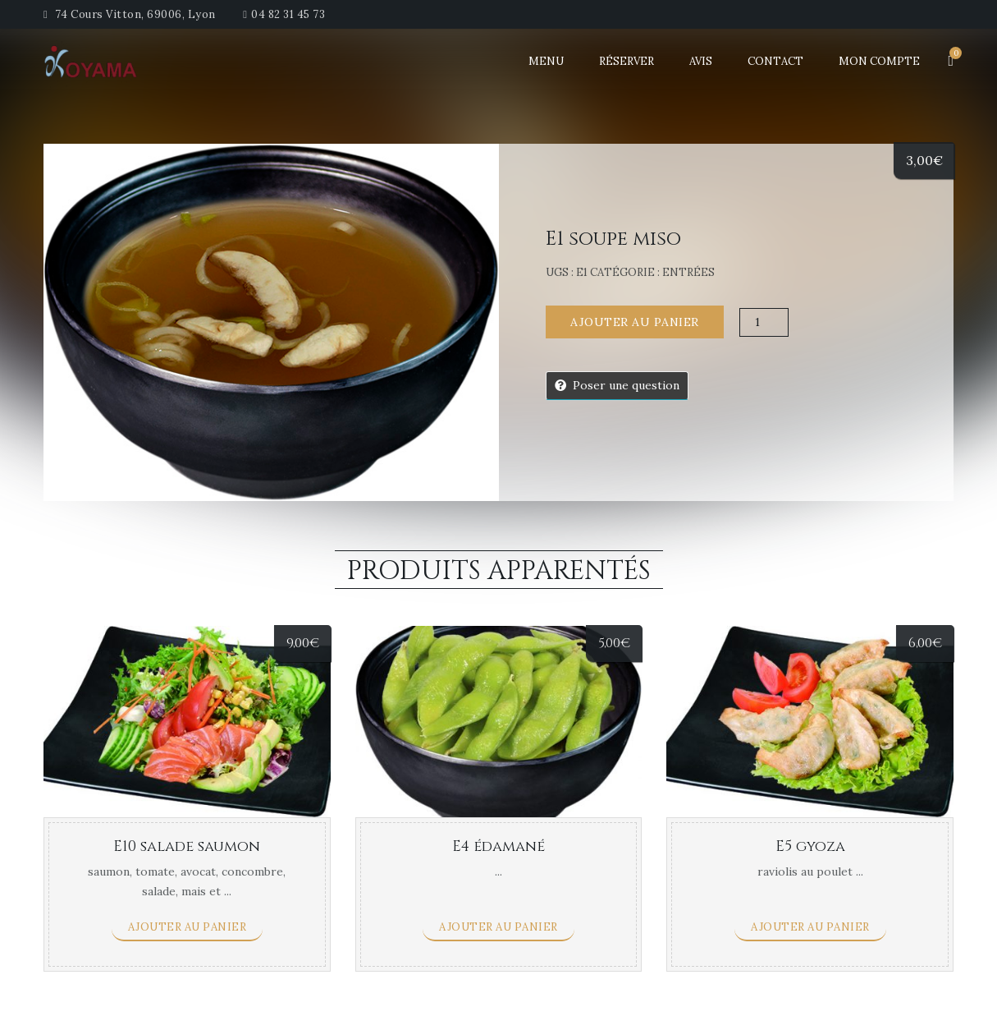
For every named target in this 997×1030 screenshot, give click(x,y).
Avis (700, 61)
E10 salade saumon (186, 846)
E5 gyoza (810, 846)
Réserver (626, 61)
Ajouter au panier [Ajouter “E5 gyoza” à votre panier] (810, 927)
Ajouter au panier (634, 322)
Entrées (688, 272)
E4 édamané (498, 846)
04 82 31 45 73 (288, 14)
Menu (546, 61)
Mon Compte (879, 61)
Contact (775, 61)
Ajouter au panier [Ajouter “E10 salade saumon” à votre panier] (187, 927)
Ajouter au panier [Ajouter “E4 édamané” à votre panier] (498, 927)
